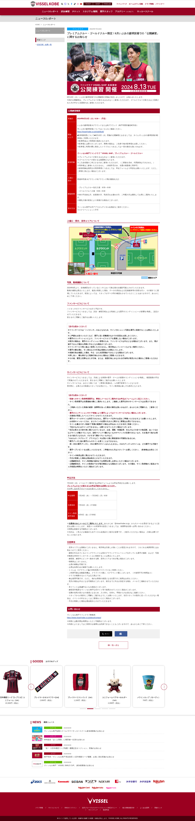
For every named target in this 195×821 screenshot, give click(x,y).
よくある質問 (144, 808)
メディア (53, 736)
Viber (65, 3)
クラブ (53, 745)
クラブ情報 (39, 808)
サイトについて (53, 808)
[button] (164, 687)
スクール (53, 728)
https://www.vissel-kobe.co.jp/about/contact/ (84, 618)
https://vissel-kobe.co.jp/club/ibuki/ (90, 132)
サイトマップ (93, 810)
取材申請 (106, 810)
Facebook (71, 3)
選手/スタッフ (106, 11)
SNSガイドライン (71, 808)
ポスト (106, 634)
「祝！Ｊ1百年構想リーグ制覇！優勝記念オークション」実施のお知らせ (103, 746)
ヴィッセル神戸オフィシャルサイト (45, 4)
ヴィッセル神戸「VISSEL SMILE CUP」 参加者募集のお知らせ (103, 763)
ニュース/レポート (50, 11)
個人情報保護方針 (128, 808)
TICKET (88, 4)
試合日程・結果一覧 (44, 44)
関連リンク (158, 808)
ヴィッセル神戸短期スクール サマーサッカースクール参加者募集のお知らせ (103, 729)
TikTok (74, 3)
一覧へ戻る (113, 645)
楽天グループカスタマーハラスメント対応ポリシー (99, 808)
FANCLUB (107, 4)
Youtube (81, 3)
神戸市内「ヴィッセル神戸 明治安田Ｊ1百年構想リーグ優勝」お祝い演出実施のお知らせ (103, 755)
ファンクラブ (77, 29)
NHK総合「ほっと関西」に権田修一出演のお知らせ (103, 738)
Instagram (77, 3)
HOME (37, 25)
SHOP (98, 4)
